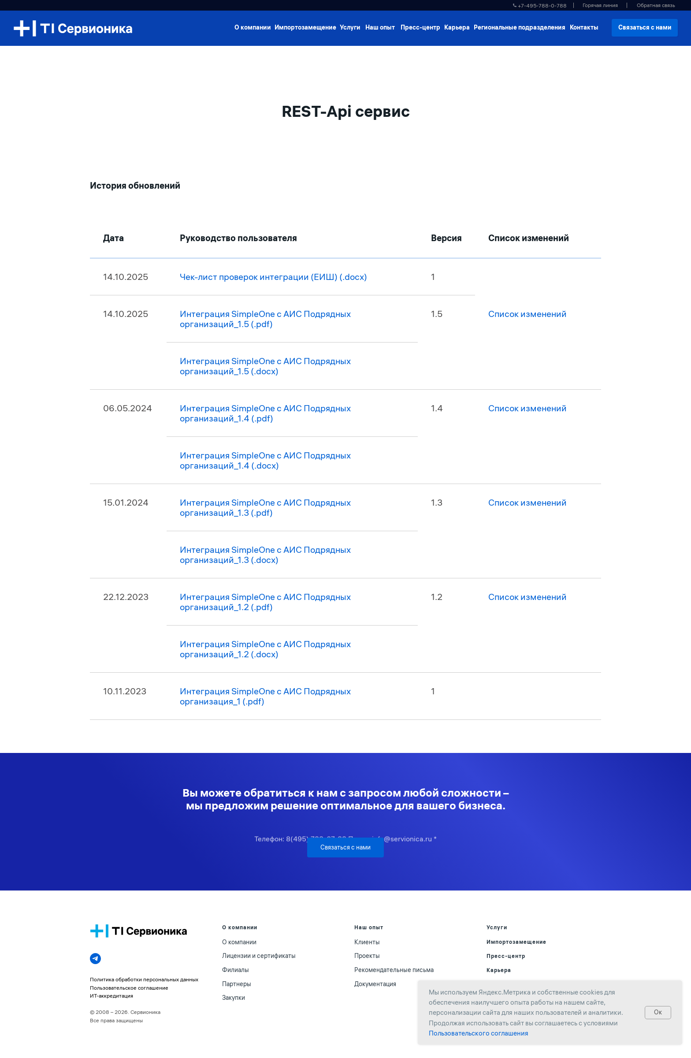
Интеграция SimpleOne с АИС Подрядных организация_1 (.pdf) (265, 696)
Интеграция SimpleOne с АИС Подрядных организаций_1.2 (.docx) (265, 648)
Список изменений (527, 313)
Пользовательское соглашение (129, 987)
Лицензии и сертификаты (259, 956)
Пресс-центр (506, 956)
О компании (239, 942)
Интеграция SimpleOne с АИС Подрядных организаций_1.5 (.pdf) (265, 318)
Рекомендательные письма (394, 970)
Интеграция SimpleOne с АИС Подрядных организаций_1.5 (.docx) (265, 365)
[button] (656, 5)
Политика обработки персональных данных (144, 979)
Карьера (499, 970)
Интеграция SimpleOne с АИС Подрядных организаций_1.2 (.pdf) (265, 601)
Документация (375, 984)
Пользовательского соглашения (478, 1033)
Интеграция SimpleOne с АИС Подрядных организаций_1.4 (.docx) (265, 460)
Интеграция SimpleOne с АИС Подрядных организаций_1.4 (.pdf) (265, 413)
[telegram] (95, 958)
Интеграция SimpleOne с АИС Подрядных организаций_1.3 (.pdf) (265, 507)
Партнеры (236, 984)
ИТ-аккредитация (111, 995)
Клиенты (367, 942)
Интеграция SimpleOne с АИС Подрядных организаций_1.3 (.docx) (265, 554)
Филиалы (235, 970)
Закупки (233, 998)
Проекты (367, 956)
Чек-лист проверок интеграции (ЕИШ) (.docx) (273, 276)
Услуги (497, 927)
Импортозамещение (516, 942)
